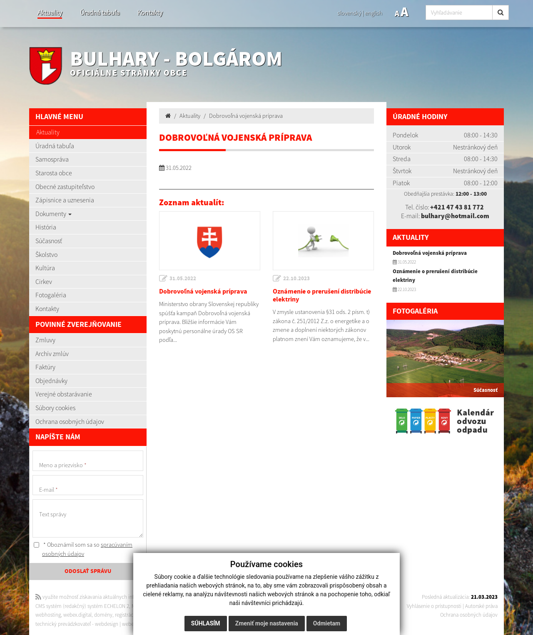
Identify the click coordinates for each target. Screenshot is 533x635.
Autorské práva (481, 606)
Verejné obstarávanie (63, 394)
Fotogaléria (50, 295)
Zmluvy (45, 340)
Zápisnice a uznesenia (64, 200)
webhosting (48, 614)
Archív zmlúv (52, 353)
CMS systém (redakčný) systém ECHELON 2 (82, 606)
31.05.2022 (182, 278)
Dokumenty (53, 213)
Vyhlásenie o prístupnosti (434, 606)
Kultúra (45, 268)
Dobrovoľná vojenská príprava (246, 116)
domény (103, 614)
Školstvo (46, 254)
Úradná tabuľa (100, 12)
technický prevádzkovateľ (63, 624)
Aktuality (49, 12)
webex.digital (77, 614)
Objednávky (51, 380)
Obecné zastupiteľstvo (65, 186)
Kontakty (149, 12)
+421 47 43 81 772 (457, 207)
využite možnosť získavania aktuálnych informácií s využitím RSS (109, 596)
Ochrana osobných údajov (69, 421)
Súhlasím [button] (205, 623)
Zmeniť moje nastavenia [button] (266, 623)
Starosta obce (53, 173)
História (45, 227)
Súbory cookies (55, 407)
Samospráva (52, 159)
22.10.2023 (296, 278)
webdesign (106, 624)
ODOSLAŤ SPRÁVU (88, 571)
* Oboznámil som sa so (83, 549)
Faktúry (45, 367)
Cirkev (43, 281)
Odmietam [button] (326, 623)
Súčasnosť (48, 241)
